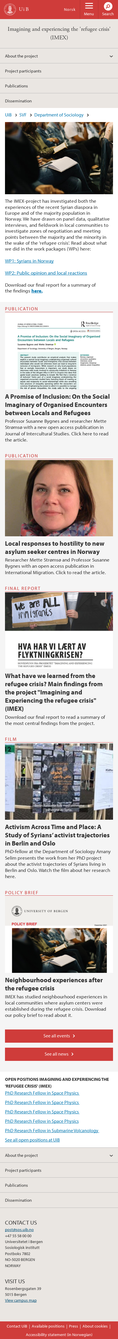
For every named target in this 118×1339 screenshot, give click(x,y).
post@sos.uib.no (19, 1229)
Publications (16, 86)
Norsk (70, 9)
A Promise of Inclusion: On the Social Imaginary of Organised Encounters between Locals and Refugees (57, 404)
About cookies (95, 1326)
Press (73, 1326)
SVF (23, 115)
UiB (8, 115)
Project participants (23, 71)
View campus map (21, 1300)
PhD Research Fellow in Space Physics (42, 1093)
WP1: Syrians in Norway (29, 261)
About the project (21, 56)
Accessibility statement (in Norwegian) (59, 1334)
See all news (56, 1054)
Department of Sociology (59, 115)
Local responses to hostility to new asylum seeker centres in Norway (54, 547)
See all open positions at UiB (32, 1140)
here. (37, 291)
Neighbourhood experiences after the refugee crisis (54, 984)
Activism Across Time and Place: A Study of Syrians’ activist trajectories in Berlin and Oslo (57, 835)
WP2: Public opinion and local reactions (46, 273)
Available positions (48, 1326)
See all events (56, 1036)
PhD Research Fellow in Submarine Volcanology (52, 1130)
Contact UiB (17, 1326)
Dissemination (18, 101)
